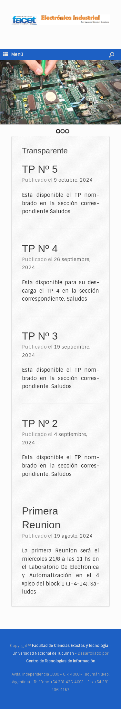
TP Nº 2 (40, 423)
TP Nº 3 (40, 336)
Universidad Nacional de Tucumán (43, 653)
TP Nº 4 (40, 248)
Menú (13, 54)
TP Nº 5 (40, 169)
